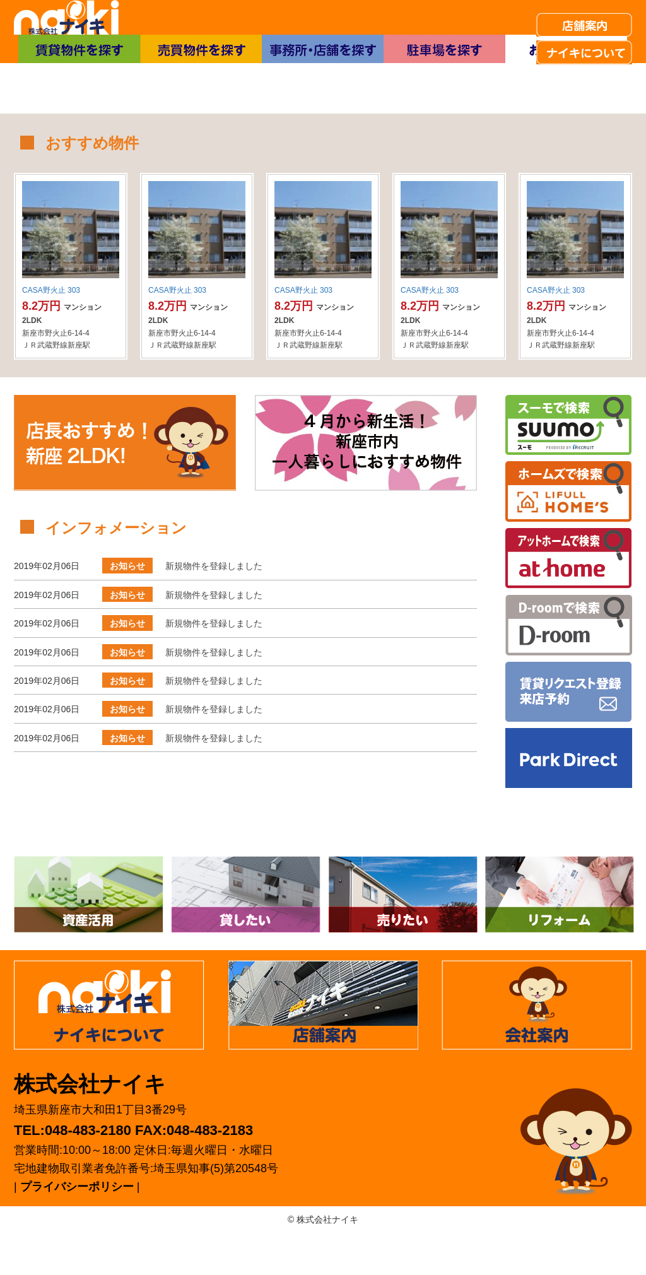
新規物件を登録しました (213, 608)
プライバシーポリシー (77, 1229)
